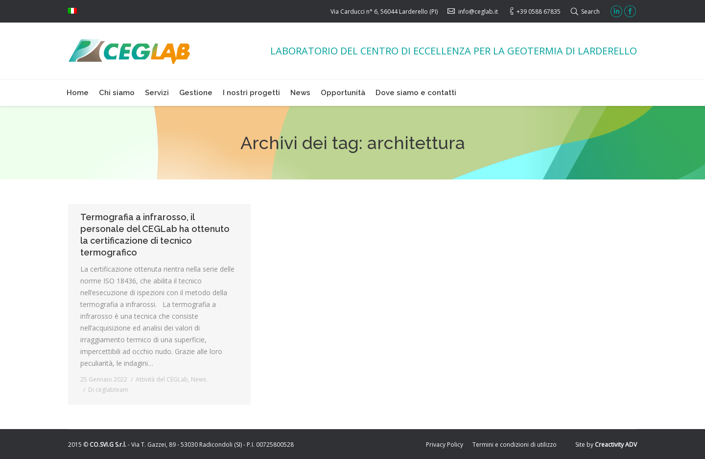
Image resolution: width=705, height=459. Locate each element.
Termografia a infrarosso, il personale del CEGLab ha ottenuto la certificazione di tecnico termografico (155, 234)
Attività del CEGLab (162, 379)
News (198, 379)
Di (108, 389)
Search (590, 11)
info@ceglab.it (478, 11)
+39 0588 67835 (539, 11)
